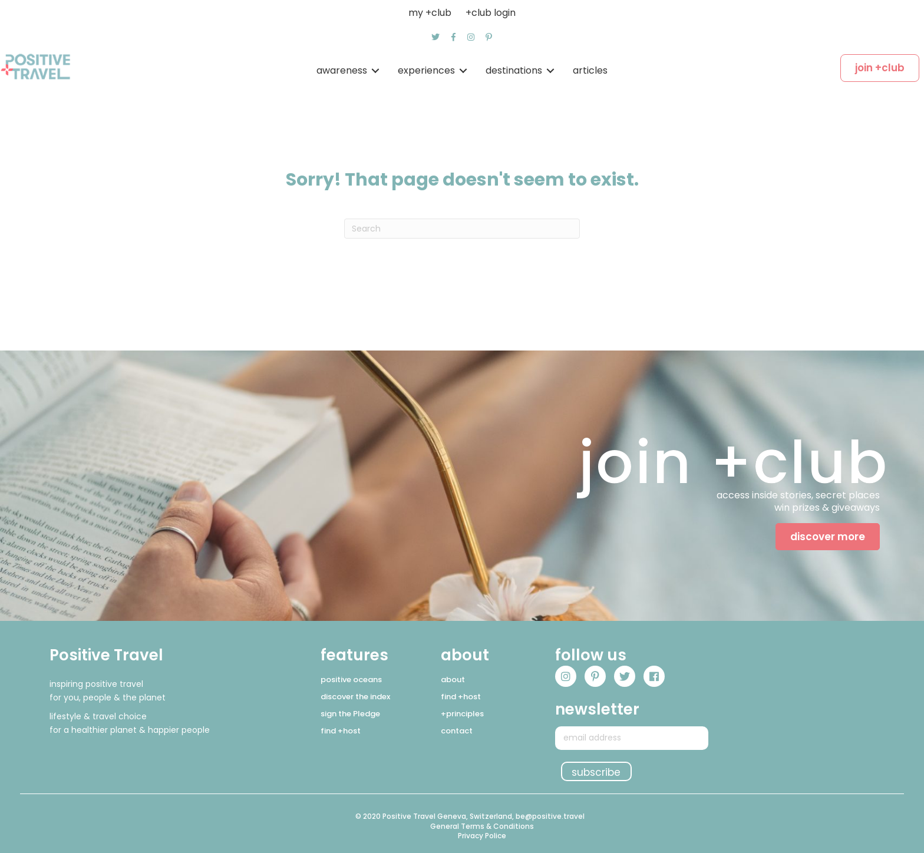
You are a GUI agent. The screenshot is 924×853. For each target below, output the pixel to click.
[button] (435, 37)
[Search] (462, 229)
